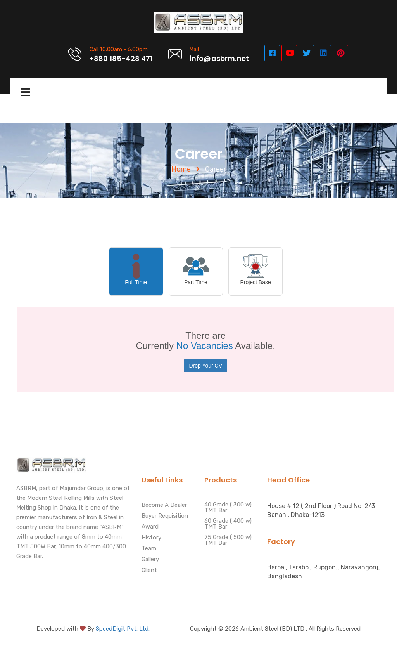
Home (181, 169)
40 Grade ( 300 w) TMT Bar (228, 508)
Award (150, 527)
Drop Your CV (205, 365)
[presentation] (136, 271)
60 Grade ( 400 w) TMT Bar (228, 524)
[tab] (138, 271)
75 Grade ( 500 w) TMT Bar (228, 540)
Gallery (150, 560)
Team (149, 549)
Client (149, 570)
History (151, 538)
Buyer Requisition (165, 516)
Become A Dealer (164, 505)
